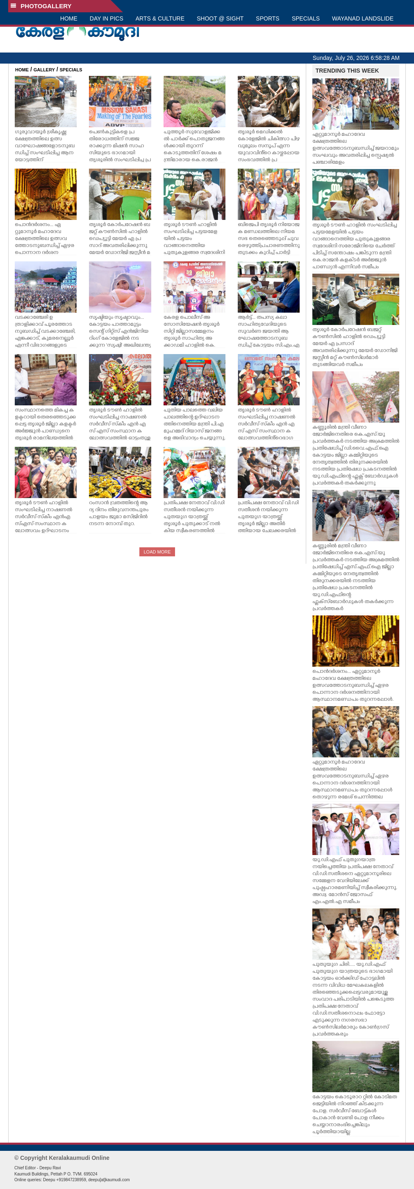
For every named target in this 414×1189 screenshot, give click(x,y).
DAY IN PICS (106, 18)
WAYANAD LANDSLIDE (363, 18)
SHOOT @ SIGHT (220, 18)
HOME (68, 18)
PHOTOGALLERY (41, 5)
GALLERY (44, 69)
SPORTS (267, 18)
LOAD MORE (157, 551)
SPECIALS (306, 18)
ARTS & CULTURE (160, 18)
